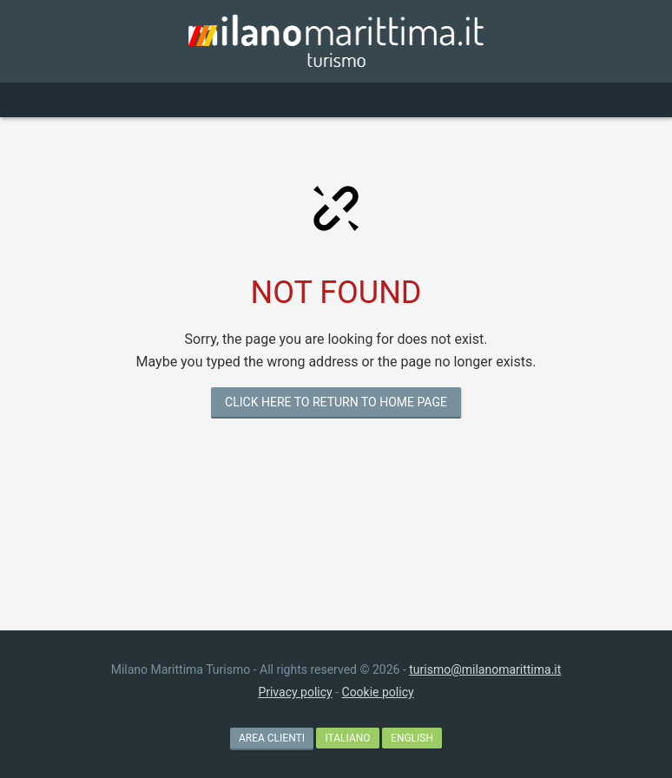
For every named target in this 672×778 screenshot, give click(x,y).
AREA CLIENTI (272, 738)
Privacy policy (295, 692)
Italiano (347, 738)
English (412, 738)
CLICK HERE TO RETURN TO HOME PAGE (336, 402)
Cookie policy (378, 692)
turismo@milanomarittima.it (485, 669)
